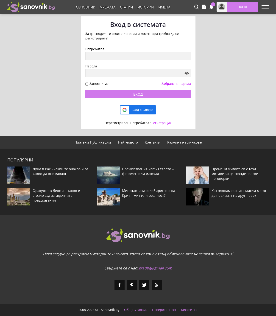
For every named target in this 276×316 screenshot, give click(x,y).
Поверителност (164, 309)
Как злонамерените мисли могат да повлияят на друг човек (239, 193)
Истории (145, 7)
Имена (164, 7)
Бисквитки (189, 309)
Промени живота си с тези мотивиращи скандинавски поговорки (235, 173)
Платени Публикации (93, 142)
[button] (138, 109)
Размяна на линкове (184, 142)
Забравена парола (176, 83)
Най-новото (128, 142)
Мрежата (107, 7)
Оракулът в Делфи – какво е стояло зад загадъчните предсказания (56, 195)
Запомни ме (99, 84)
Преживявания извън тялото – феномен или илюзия (148, 171)
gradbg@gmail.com (155, 268)
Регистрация (161, 123)
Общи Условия (136, 309)
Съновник (85, 7)
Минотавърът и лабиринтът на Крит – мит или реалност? (148, 193)
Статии (126, 7)
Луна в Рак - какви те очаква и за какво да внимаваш (60, 171)
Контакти (152, 142)
